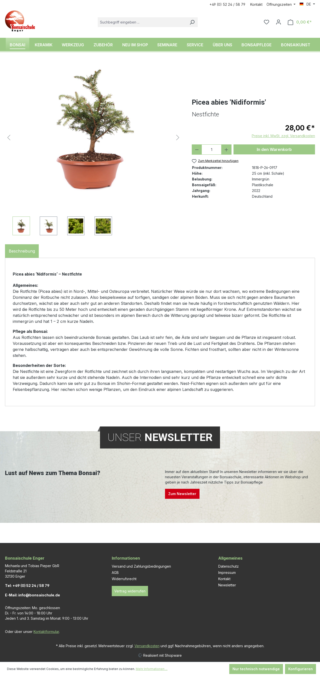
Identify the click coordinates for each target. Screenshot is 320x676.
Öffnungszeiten (279, 4)
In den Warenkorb (274, 149)
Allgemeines (230, 558)
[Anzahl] (212, 149)
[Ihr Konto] (278, 22)
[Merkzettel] (266, 22)
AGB (115, 572)
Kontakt (256, 4)
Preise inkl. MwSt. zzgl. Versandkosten (283, 136)
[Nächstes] (178, 137)
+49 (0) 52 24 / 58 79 (227, 4)
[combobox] (142, 22)
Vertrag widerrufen (130, 591)
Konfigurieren (300, 669)
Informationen (126, 558)
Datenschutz (228, 566)
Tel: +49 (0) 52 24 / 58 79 (27, 585)
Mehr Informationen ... (152, 669)
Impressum (227, 572)
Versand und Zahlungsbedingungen (141, 566)
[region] (93, 148)
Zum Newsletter (182, 494)
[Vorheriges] (8, 137)
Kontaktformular (46, 631)
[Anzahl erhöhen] (226, 149)
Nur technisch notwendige (256, 669)
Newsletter (227, 585)
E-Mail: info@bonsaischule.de (32, 595)
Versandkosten (147, 646)
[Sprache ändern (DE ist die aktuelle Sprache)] (307, 4)
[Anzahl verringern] (197, 149)
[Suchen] (192, 22)
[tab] (22, 251)
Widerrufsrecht (124, 579)
